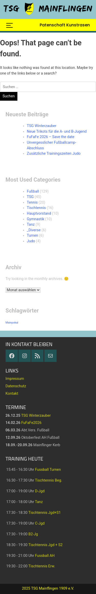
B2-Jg (33, 534)
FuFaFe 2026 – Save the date (50, 137)
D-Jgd (40, 491)
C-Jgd (40, 523)
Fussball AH (45, 556)
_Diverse (34, 230)
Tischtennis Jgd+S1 (44, 512)
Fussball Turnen (48, 469)
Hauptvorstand (39, 213)
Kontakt (12, 393)
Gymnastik (35, 219)
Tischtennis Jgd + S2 (45, 545)
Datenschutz (16, 386)
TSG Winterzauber (41, 126)
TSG (30, 197)
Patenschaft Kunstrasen (65, 25)
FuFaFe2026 (31, 423)
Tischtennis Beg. (48, 480)
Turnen (32, 235)
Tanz (31, 224)
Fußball (33, 191)
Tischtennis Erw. (41, 566)
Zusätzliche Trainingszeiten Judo (54, 153)
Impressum (15, 379)
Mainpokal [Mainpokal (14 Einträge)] (12, 322)
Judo (31, 241)
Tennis (32, 202)
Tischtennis (36, 208)
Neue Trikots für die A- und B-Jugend (57, 131)
